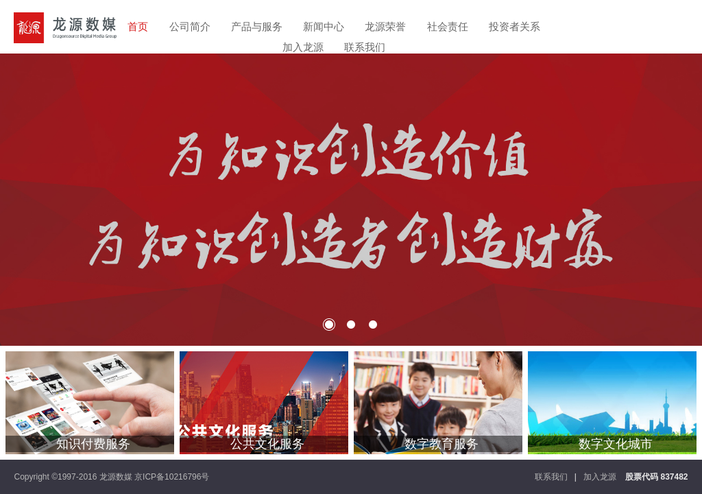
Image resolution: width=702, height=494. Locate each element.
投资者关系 (514, 26)
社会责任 (447, 26)
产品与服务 (256, 26)
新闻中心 (323, 26)
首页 (138, 26)
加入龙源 (303, 47)
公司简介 (189, 26)
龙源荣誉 (385, 26)
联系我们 (364, 47)
